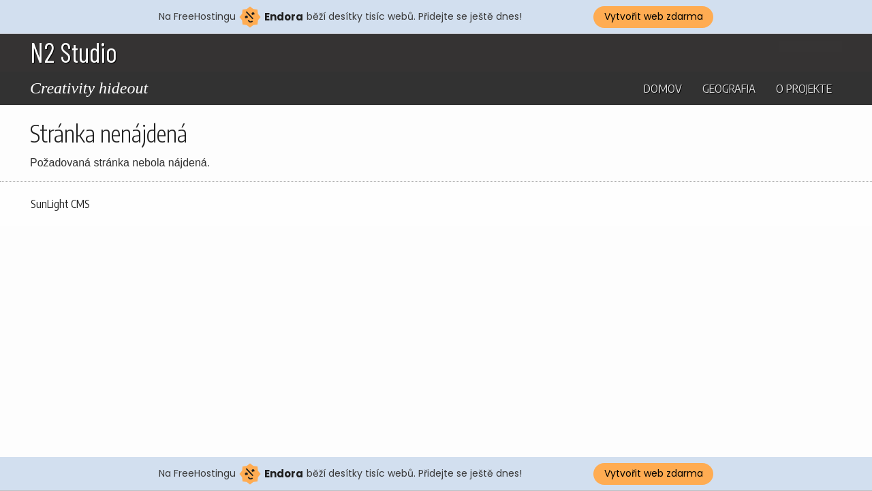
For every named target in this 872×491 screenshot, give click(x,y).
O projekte (804, 87)
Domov (663, 87)
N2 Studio (73, 51)
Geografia (729, 87)
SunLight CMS (60, 204)
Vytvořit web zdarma (653, 16)
